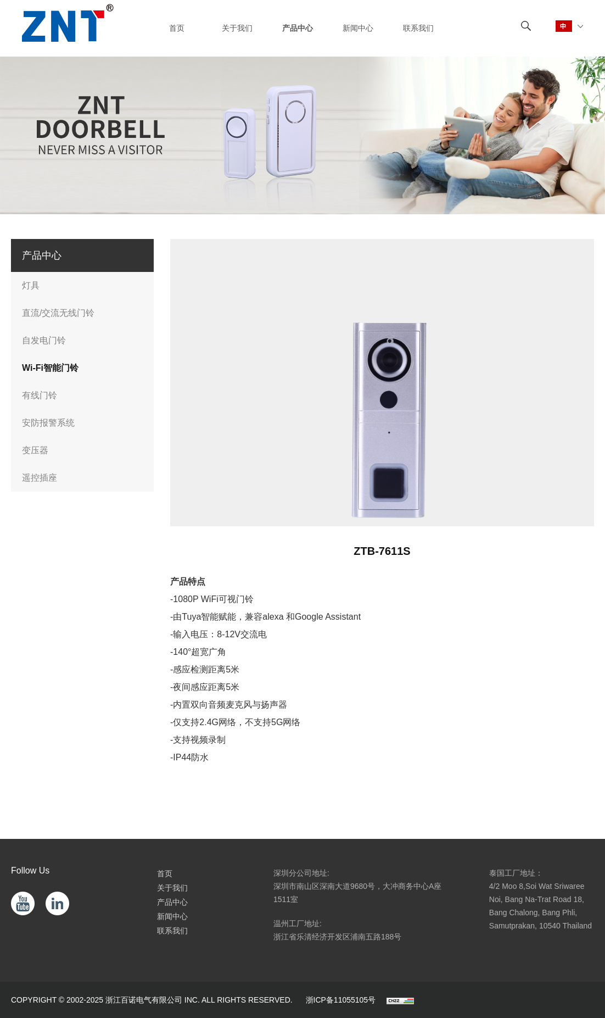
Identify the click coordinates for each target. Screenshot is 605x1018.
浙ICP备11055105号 (341, 999)
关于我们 (172, 887)
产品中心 (172, 902)
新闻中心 (172, 916)
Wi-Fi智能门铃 (50, 367)
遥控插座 (39, 477)
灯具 (31, 285)
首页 (164, 873)
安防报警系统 (48, 422)
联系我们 (172, 930)
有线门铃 (39, 395)
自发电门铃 (44, 340)
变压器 (35, 450)
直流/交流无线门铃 (58, 313)
